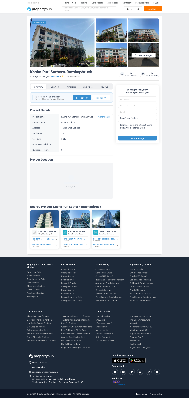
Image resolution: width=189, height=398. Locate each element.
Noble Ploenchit (102, 336)
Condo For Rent (102, 269)
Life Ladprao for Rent (36, 326)
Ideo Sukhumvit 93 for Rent (73, 329)
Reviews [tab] (104, 86)
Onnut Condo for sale (139, 286)
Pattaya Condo (67, 293)
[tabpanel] (71, 144)
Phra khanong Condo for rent (108, 296)
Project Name (38, 116)
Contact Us (127, 2)
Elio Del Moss (136, 340)
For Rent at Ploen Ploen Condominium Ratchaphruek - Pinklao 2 (74, 238)
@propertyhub (39, 367)
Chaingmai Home (68, 272)
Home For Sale (136, 269)
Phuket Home (67, 276)
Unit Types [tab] (88, 86)
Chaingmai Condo (69, 286)
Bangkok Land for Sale (71, 296)
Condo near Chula (103, 272)
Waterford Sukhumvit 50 (141, 326)
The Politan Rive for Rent (38, 316)
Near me (83, 2)
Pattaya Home (67, 279)
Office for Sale (33, 289)
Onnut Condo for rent (105, 286)
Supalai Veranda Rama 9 (140, 333)
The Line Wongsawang (140, 319)
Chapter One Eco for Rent (73, 336)
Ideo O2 (133, 323)
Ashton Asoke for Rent (37, 329)
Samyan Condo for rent (106, 293)
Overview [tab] (38, 86)
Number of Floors (40, 149)
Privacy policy (156, 393)
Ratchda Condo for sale (140, 300)
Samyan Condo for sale (140, 293)
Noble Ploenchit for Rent (38, 336)
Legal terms (141, 393)
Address (36, 127)
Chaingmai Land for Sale (72, 300)
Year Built (36, 138)
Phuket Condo (67, 289)
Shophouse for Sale (36, 285)
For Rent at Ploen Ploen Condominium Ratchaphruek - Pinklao (104, 238)
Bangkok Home (68, 269)
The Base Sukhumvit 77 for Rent (41, 340)
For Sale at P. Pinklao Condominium (43, 244)
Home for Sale (33, 275)
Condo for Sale (34, 272)
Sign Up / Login (133, 9)
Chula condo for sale (139, 272)
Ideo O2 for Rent (69, 323)
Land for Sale (33, 282)
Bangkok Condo (68, 282)
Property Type (38, 122)
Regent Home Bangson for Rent (75, 347)
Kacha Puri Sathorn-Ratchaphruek (61, 71)
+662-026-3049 (39, 362)
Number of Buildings (41, 144)
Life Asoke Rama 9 (103, 323)
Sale (74, 2)
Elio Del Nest (135, 343)
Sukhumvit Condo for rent (107, 282)
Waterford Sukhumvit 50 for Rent (76, 326)
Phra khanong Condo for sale (143, 296)
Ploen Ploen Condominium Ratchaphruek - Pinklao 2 (78, 231)
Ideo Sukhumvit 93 (138, 329)
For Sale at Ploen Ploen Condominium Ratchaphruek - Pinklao (104, 244)
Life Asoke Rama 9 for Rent (39, 323)
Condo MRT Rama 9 (104, 276)
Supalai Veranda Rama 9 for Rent (75, 333)
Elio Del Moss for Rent (71, 340)
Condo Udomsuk (103, 289)
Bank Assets (97, 2)
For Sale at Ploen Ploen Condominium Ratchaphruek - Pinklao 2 (74, 244)
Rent (66, 2)
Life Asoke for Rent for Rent (39, 319)
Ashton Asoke (101, 329)
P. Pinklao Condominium (47, 231)
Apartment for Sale (35, 292)
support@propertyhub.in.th (45, 371)
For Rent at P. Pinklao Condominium (43, 238)
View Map (55, 76)
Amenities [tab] (71, 86)
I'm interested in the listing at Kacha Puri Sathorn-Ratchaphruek (137, 127)
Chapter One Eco (137, 336)
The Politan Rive (102, 316)
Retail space (32, 296)
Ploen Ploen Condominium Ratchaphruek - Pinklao (109, 231)
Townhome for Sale (36, 279)
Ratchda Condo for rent (106, 300)
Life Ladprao (101, 326)
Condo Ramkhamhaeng (140, 279)
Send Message (137, 138)
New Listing (153, 9)
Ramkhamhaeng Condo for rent (109, 279)
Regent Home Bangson (140, 347)
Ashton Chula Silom (104, 333)
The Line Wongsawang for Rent (75, 319)
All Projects (113, 2)
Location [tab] (55, 86)
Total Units (37, 133)
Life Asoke (100, 319)
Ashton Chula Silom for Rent (40, 333)
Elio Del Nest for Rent (70, 343)
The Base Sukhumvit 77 (106, 340)
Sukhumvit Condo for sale (141, 282)
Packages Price (142, 2)
